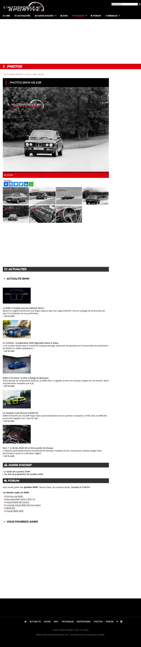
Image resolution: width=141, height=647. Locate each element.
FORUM (109, 621)
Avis (64, 16)
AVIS (56, 621)
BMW (35, 74)
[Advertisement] (70, 41)
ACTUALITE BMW (17, 278)
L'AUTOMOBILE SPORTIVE (13, 74)
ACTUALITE (35, 621)
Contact (55, 630)
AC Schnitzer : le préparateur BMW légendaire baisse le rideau (30, 343)
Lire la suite (9, 316)
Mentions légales (66, 630)
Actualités (22, 16)
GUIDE (47, 621)
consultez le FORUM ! (80, 487)
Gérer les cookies (82, 630)
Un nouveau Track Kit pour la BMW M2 (20, 413)
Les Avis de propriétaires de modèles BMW (23, 474)
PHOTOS (28, 74)
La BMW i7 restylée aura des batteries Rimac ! (23, 308)
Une (6, 16)
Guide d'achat (44, 16)
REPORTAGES (83, 621)
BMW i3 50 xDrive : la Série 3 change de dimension (26, 378)
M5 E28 (41, 74)
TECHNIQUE (67, 621)
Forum (96, 16)
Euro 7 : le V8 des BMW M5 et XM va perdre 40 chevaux (28, 448)
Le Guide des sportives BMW (17, 471)
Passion (78, 16)
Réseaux (111, 16)
